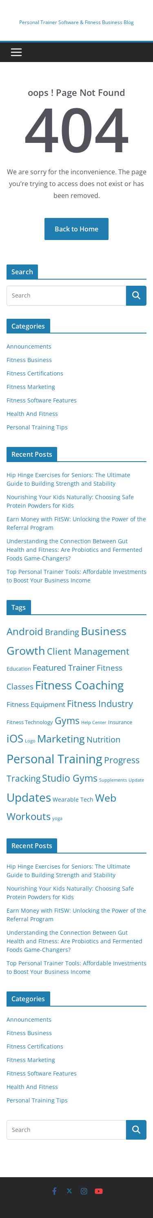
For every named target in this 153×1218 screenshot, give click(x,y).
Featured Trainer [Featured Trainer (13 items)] (64, 667)
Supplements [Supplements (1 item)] (113, 780)
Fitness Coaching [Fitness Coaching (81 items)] (79, 685)
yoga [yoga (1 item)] (57, 818)
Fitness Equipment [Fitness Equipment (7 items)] (36, 704)
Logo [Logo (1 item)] (30, 741)
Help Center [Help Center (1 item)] (93, 722)
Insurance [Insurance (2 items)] (120, 722)
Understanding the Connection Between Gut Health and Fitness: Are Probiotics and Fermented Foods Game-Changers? (74, 549)
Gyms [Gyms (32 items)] (67, 720)
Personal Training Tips (37, 427)
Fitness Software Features (42, 400)
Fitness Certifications (35, 373)
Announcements (29, 346)
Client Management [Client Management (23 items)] (88, 651)
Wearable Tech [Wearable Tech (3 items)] (73, 799)
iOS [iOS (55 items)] (15, 738)
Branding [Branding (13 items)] (62, 632)
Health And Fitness (32, 414)
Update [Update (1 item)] (136, 780)
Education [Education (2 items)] (19, 668)
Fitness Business (29, 360)
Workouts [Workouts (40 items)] (29, 816)
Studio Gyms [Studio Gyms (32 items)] (70, 778)
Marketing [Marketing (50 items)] (61, 738)
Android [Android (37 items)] (25, 631)
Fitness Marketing (31, 387)
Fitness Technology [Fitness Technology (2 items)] (30, 722)
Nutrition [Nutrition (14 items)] (103, 739)
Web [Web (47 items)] (105, 798)
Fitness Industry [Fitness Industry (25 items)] (100, 703)
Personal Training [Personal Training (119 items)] (54, 759)
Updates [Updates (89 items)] (29, 797)
